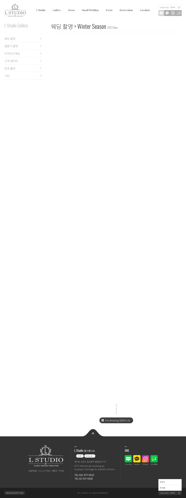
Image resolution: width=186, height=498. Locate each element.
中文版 (162, 488)
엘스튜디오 (16, 10)
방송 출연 (9, 68)
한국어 (162, 482)
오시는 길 (89, 456)
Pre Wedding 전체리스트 (117, 420)
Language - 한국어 (167, 7)
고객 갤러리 (11, 61)
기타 (7, 75)
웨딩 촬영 (9, 38)
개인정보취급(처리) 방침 (14, 493)
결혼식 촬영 (11, 46)
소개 (79, 456)
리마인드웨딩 (12, 53)
